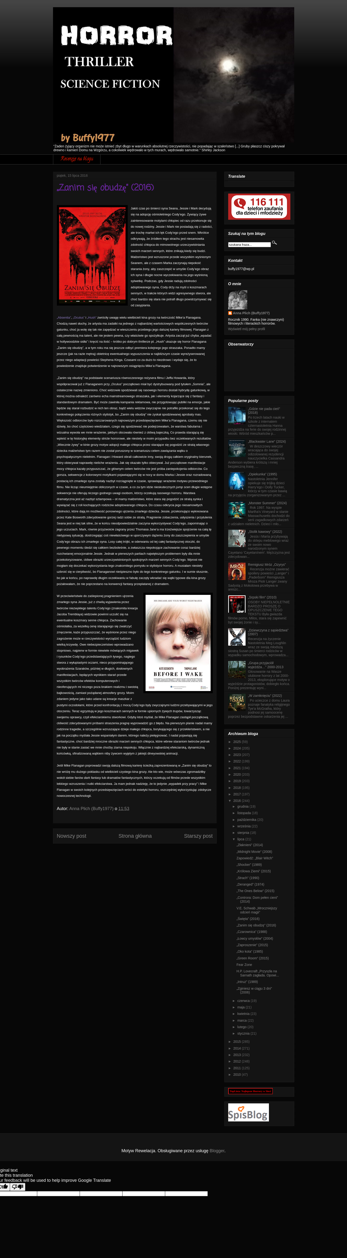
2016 (237, 801)
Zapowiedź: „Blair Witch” (254, 858)
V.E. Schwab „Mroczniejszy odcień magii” (256, 910)
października (247, 820)
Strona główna (135, 836)
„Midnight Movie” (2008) (254, 852)
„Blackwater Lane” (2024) (267, 441)
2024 (237, 748)
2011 (237, 1068)
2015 (237, 1042)
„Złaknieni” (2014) (249, 845)
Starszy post (198, 836)
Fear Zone (244, 965)
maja (241, 1007)
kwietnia (243, 1014)
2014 (237, 1048)
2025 (237, 742)
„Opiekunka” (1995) (262, 474)
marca (242, 1020)
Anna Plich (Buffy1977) (251, 313)
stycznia (243, 1033)
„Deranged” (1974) (250, 884)
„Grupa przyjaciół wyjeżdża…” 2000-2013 (265, 665)
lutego (242, 1027)
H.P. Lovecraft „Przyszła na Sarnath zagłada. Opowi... (257, 973)
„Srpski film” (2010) (262, 597)
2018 (237, 788)
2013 (237, 1055)
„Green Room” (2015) (252, 958)
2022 (237, 761)
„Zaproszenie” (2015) (252, 945)
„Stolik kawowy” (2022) (265, 532)
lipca (241, 839)
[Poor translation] (17, 1187)
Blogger (217, 1150)
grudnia (243, 806)
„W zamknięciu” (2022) (265, 696)
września (244, 826)
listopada (244, 813)
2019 (237, 781)
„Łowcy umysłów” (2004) (254, 938)
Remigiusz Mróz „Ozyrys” (267, 564)
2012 (237, 1061)
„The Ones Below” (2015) (255, 891)
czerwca (244, 1001)
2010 (237, 1074)
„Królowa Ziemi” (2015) (253, 871)
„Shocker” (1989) (249, 865)
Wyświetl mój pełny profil (246, 329)
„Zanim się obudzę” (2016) (256, 925)
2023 (237, 755)
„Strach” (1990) (247, 878)
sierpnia (243, 833)
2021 (237, 768)
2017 (237, 794)
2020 (237, 774)
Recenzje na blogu (76, 159)
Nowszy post (71, 836)
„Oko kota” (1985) (249, 951)
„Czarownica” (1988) (251, 932)
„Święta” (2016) (248, 919)
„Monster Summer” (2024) (267, 503)
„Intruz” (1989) (247, 982)
